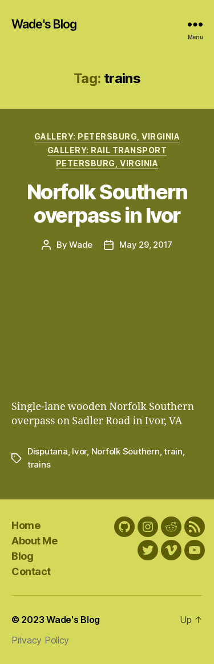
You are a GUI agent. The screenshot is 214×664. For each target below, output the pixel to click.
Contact (31, 571)
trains (38, 464)
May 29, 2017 (145, 244)
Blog (22, 556)
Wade (80, 244)
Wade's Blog (43, 24)
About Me (34, 541)
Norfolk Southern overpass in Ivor (107, 203)
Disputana (47, 451)
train (173, 451)
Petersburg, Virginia (107, 163)
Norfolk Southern (125, 451)
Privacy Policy (40, 640)
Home (25, 525)
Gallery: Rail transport (107, 150)
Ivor (79, 451)
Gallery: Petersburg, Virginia (107, 136)
